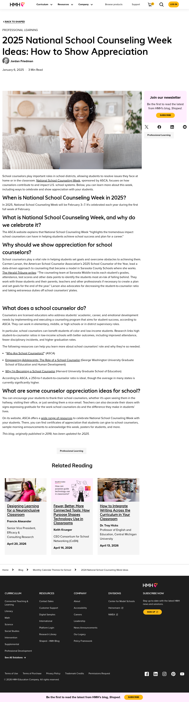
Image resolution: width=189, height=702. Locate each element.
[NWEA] (123, 614)
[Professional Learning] (71, 451)
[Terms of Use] (11, 673)
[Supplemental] (19, 644)
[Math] (19, 618)
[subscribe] (165, 115)
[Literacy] (19, 611)
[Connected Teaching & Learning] (19, 603)
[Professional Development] (19, 651)
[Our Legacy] (88, 634)
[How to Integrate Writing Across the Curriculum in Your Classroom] (115, 512)
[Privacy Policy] (53, 673)
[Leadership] (88, 621)
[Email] (184, 127)
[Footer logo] (150, 585)
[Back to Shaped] (13, 21)
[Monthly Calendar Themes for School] (52, 570)
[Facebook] (159, 127)
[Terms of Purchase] (32, 673)
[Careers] (88, 614)
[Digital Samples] (54, 614)
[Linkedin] (172, 127)
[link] (18, 4)
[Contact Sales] (54, 601)
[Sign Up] (152, 612)
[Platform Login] (54, 627)
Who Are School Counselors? (25, 353)
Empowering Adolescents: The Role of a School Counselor (42, 360)
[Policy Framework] (88, 641)
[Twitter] (146, 127)
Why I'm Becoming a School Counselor (30, 371)
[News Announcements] (88, 627)
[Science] (19, 624)
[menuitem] (18, 4)
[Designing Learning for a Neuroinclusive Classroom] (23, 510)
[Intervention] (19, 637)
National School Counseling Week (58, 180)
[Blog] (21, 570)
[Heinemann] (123, 608)
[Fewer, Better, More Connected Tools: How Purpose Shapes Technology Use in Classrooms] (72, 514)
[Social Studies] (19, 631)
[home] (8, 570)
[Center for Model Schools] (123, 601)
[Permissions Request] (99, 673)
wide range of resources (56, 418)
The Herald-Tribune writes (19, 273)
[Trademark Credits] (74, 673)
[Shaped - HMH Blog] (54, 641)
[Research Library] (54, 634)
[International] (54, 621)
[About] (88, 601)
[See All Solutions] (19, 657)
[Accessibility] (88, 608)
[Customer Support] (54, 608)
